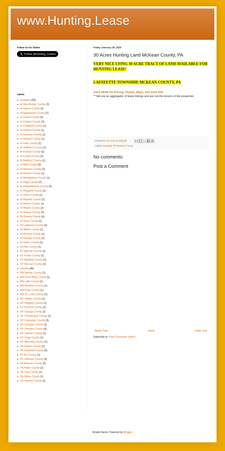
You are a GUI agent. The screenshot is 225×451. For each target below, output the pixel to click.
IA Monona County (30, 169)
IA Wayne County (30, 207)
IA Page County (29, 181)
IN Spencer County (31, 251)
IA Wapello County (30, 199)
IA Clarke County (29, 117)
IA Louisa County (29, 156)
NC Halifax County (30, 298)
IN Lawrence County (31, 225)
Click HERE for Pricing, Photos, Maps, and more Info (128, 92)
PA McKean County (123, 145)
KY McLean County (31, 263)
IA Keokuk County (30, 151)
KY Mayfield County (31, 259)
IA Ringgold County (31, 190)
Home (151, 330)
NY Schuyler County (31, 324)
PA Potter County (29, 367)
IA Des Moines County (32, 104)
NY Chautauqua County (33, 315)
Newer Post (101, 330)
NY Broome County (31, 307)
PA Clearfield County (32, 350)
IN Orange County (30, 238)
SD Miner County (29, 376)
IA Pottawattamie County (34, 186)
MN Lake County (29, 281)
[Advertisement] (127, 120)
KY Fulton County (30, 255)
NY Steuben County (31, 328)
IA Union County (29, 194)
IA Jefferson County (31, 147)
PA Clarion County (30, 346)
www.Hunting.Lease (73, 20)
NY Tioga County (29, 337)
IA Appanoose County (32, 112)
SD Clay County (29, 372)
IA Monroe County (30, 173)
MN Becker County (31, 272)
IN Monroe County (30, 233)
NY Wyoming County (32, 341)
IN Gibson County (30, 212)
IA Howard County (30, 138)
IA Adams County (30, 108)
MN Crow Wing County (33, 277)
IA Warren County (30, 203)
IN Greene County (30, 216)
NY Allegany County (31, 302)
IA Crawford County (31, 125)
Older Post (201, 330)
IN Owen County (29, 242)
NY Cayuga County (31, 311)
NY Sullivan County (31, 333)
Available (107, 145)
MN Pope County (29, 290)
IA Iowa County (28, 143)
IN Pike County (28, 246)
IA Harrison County (31, 134)
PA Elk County (28, 354)
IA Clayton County (30, 121)
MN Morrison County (32, 285)
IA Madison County (31, 160)
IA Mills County (28, 164)
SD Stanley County (31, 380)
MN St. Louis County (32, 294)
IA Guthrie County (30, 130)
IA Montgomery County (33, 177)
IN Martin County (29, 229)
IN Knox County (29, 220)
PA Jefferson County (31, 359)
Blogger (127, 432)
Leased (24, 268)
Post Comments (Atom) (122, 336)
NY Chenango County (32, 320)
